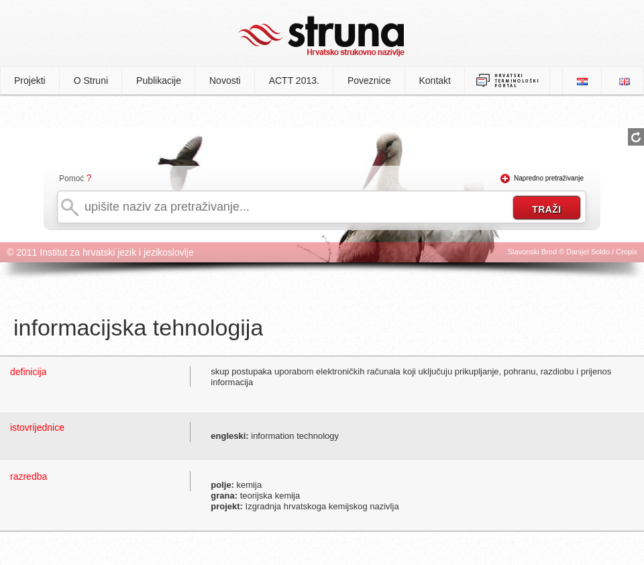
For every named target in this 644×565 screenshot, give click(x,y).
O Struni (91, 80)
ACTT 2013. (294, 80)
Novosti (225, 80)
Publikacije (158, 80)
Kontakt (435, 80)
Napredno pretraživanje (549, 178)
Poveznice (369, 80)
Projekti (30, 80)
